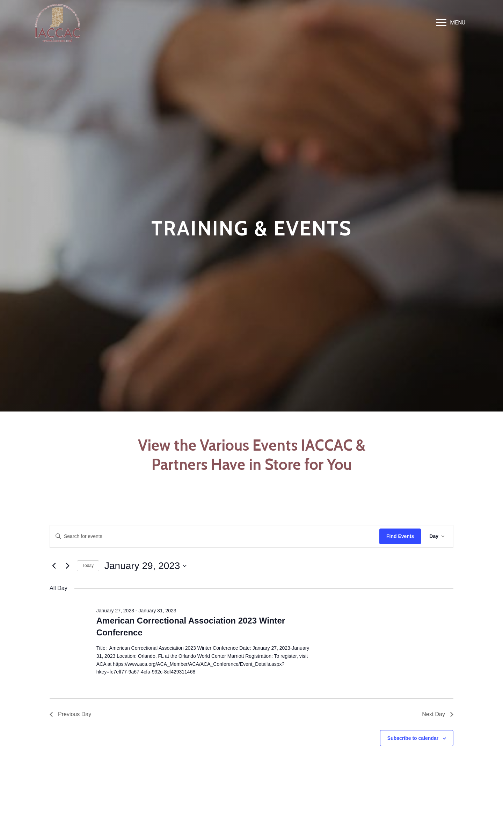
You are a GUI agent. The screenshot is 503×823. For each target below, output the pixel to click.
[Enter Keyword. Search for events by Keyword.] (214, 536)
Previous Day (70, 714)
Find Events (400, 536)
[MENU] (450, 23)
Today (88, 565)
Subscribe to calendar (412, 738)
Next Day (437, 714)
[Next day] (67, 566)
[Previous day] (54, 566)
